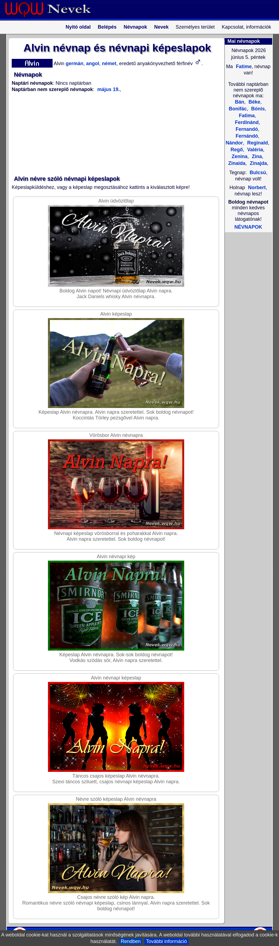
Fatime (243, 66)
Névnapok (135, 27)
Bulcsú (258, 172)
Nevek (161, 27)
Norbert (257, 187)
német (108, 63)
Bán (239, 102)
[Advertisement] (114, 134)
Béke (253, 102)
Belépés (107, 27)
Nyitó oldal (78, 27)
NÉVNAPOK (248, 227)
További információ (166, 941)
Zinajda (257, 163)
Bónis (257, 108)
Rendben (131, 941)
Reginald (257, 143)
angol (92, 63)
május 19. (108, 89)
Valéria (254, 149)
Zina (256, 156)
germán (73, 63)
